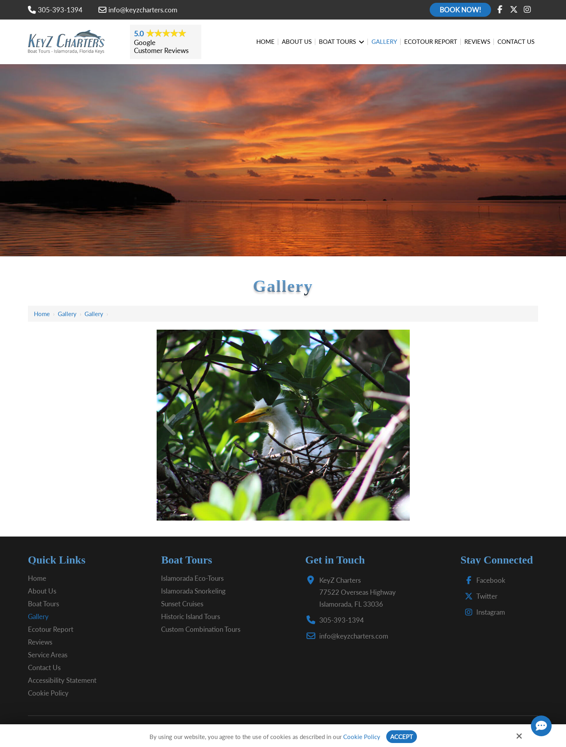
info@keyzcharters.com (137, 10)
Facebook (483, 580)
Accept (401, 736)
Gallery (67, 313)
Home (42, 313)
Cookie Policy (361, 736)
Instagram (483, 612)
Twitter (479, 596)
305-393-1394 (55, 10)
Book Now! (460, 10)
